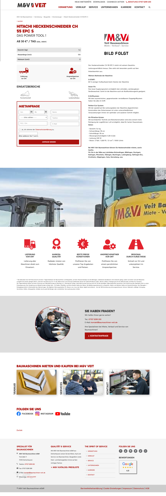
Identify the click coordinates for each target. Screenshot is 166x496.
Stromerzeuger (57, 17)
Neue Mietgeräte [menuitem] (83, 2)
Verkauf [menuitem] (81, 7)
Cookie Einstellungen (112, 488)
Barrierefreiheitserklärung (91, 488)
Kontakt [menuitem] (140, 7)
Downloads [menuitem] (99, 2)
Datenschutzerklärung (44, 130)
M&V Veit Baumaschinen (24, 17)
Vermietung (38, 17)
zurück (19, 21)
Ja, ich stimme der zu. (37, 130)
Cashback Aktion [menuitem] (115, 2)
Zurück (19, 430)
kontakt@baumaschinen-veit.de (104, 322)
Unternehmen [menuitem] (109, 7)
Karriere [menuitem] (126, 7)
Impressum (127, 488)
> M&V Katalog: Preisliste (65, 467)
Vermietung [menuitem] (65, 7)
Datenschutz (138, 488)
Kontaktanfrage (99, 335)
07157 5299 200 (95, 319)
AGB (147, 488)
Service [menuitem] (93, 7)
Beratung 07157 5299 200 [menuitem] (139, 2)
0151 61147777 (31, 477)
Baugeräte (47, 17)
